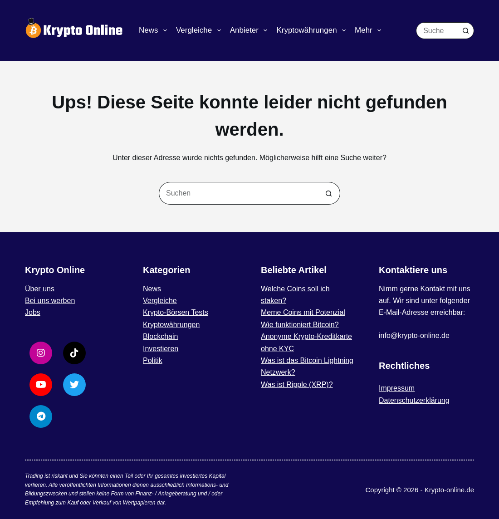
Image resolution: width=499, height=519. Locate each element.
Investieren (160, 349)
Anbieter (250, 30)
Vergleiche (200, 30)
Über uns (39, 289)
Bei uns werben (50, 300)
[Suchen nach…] (436, 30)
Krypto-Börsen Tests (175, 312)
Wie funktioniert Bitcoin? (300, 324)
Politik (152, 360)
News (155, 30)
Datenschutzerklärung (414, 400)
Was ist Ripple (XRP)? (297, 384)
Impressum (397, 388)
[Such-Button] (465, 30)
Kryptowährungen (312, 30)
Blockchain (160, 336)
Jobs (32, 312)
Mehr (370, 30)
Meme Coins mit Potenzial (303, 312)
